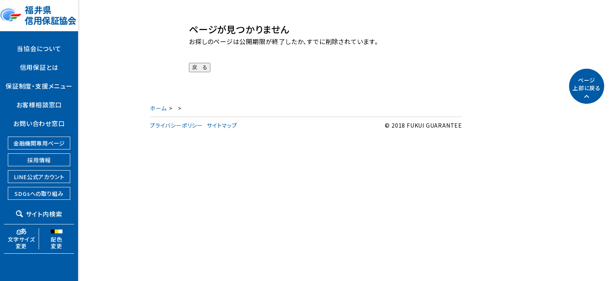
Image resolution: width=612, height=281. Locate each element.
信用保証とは (39, 67)
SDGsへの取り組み (38, 193)
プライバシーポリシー (176, 125)
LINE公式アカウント (39, 177)
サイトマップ (222, 125)
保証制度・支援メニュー (39, 86)
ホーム (158, 108)
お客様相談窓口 (39, 104)
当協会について (39, 48)
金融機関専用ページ (39, 143)
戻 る (199, 67)
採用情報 (38, 160)
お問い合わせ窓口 (38, 123)
